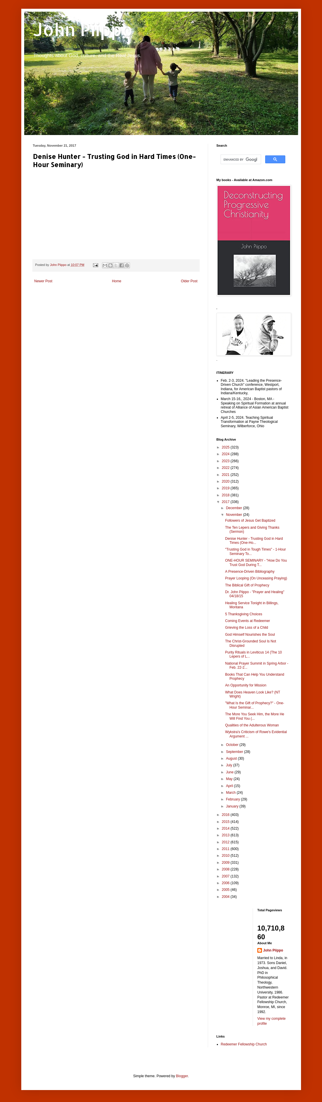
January (232, 806)
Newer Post (43, 281)
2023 (226, 461)
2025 (226, 447)
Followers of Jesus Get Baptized (250, 520)
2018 (226, 495)
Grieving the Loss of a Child (246, 628)
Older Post (189, 281)
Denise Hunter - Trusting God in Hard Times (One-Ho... (254, 541)
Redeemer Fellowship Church (244, 1044)
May (229, 779)
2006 (226, 883)
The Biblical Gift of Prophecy (247, 585)
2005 (226, 890)
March (231, 793)
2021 (226, 475)
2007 (226, 876)
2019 (226, 488)
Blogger (182, 1076)
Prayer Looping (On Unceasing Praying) (256, 578)
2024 (226, 454)
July (229, 765)
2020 (226, 481)
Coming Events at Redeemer (247, 621)
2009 (226, 863)
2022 (226, 468)
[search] (240, 159)
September (235, 752)
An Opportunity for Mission (245, 685)
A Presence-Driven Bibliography (249, 572)
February (233, 799)
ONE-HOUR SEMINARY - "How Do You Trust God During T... (256, 562)
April (230, 786)
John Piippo (83, 29)
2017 (226, 502)
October (232, 745)
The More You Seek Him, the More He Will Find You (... (254, 716)
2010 (226, 856)
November (234, 515)
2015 (226, 822)
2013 (226, 835)
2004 (226, 897)
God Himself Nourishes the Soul (250, 635)
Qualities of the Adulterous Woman (252, 725)
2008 (226, 869)
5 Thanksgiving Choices (243, 614)
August (232, 758)
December (234, 508)
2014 (226, 828)
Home (116, 281)
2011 (226, 849)
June (230, 772)
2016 (226, 815)
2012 (226, 842)
